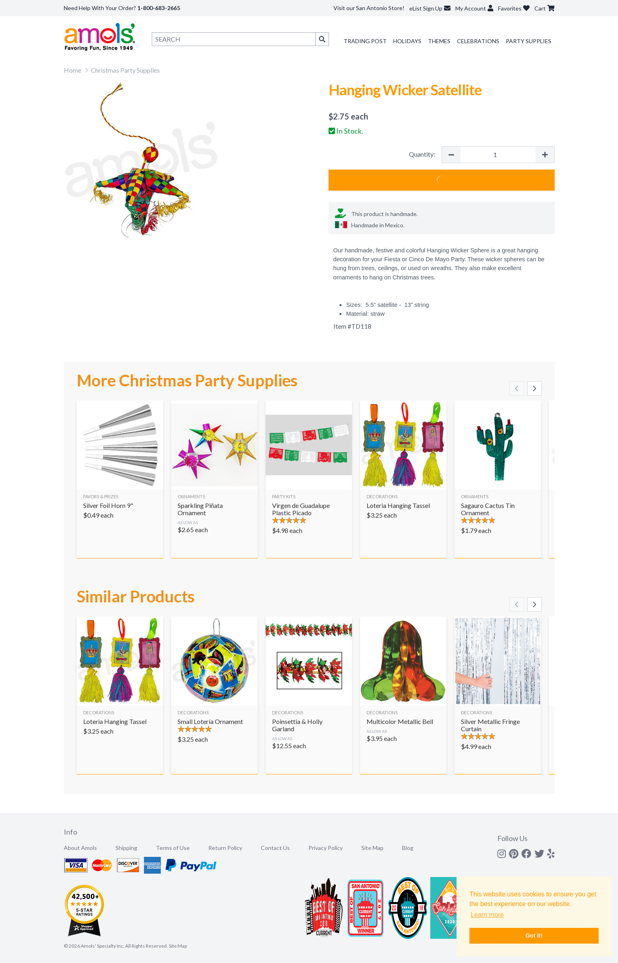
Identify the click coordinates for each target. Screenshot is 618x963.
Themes (439, 41)
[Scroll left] (516, 388)
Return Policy (225, 847)
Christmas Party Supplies (125, 70)
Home (72, 70)
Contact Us (275, 847)
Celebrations (478, 41)
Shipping (126, 847)
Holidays (407, 41)
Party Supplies (528, 41)
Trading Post (365, 41)
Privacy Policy (325, 847)
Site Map (372, 847)
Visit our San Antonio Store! (368, 7)
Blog (407, 847)
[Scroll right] (534, 388)
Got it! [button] (534, 935)
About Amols (80, 847)
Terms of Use (173, 847)
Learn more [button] (487, 914)
